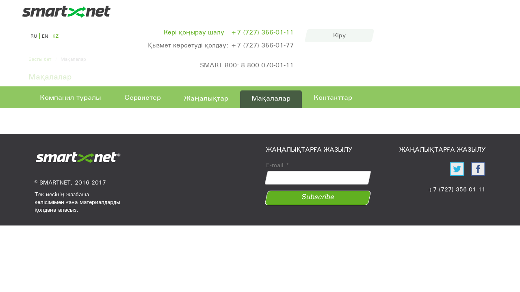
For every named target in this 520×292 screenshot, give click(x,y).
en (45, 36)
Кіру (339, 35)
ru (33, 36)
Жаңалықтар (206, 98)
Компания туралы (70, 97)
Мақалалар (270, 98)
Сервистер (142, 97)
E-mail (277, 165)
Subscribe (318, 196)
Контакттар (333, 97)
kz (55, 36)
